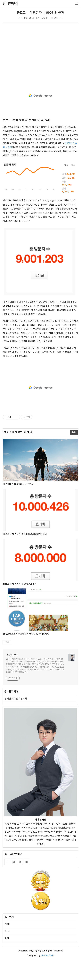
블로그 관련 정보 (42, 18)
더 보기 (74, 432)
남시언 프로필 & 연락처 (16, 698)
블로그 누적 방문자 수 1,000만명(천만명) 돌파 (25, 534)
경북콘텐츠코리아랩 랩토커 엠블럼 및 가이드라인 (26, 634)
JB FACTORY (47, 955)
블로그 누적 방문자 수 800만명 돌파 (20, 584)
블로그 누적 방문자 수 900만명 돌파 (40, 13)
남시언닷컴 (12, 655)
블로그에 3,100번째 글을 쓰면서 (18, 484)
